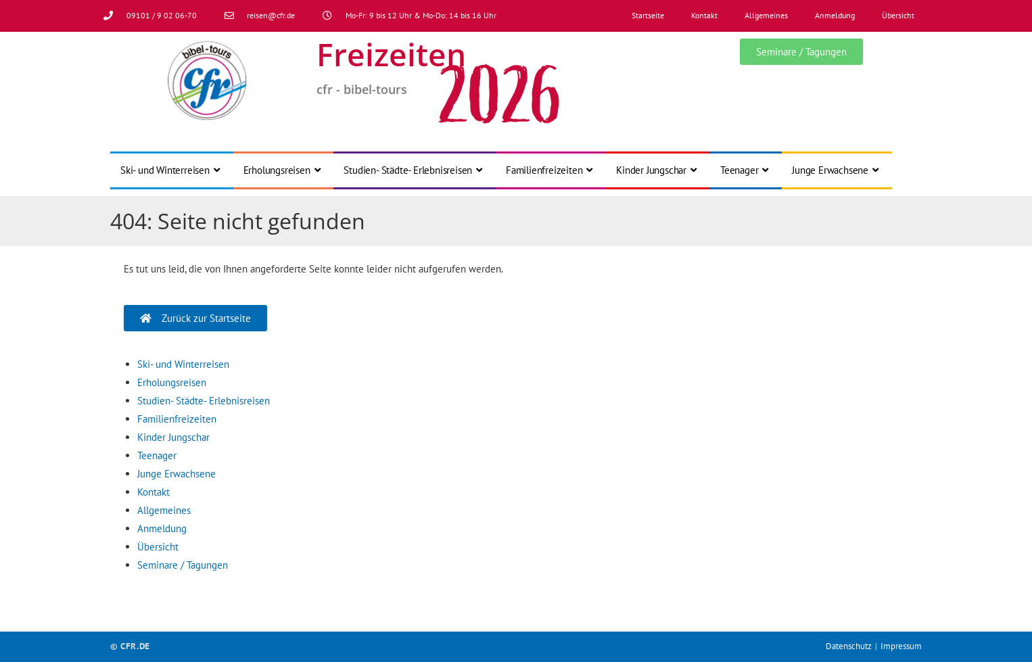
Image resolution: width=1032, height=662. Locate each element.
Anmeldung (835, 15)
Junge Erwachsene (176, 473)
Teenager (157, 455)
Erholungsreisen (171, 382)
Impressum (901, 646)
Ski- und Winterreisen (183, 364)
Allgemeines (766, 15)
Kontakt (704, 15)
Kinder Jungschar (173, 437)
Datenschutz (849, 646)
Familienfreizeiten (176, 418)
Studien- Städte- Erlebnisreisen (203, 400)
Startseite (648, 15)
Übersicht (898, 15)
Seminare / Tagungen (182, 565)
